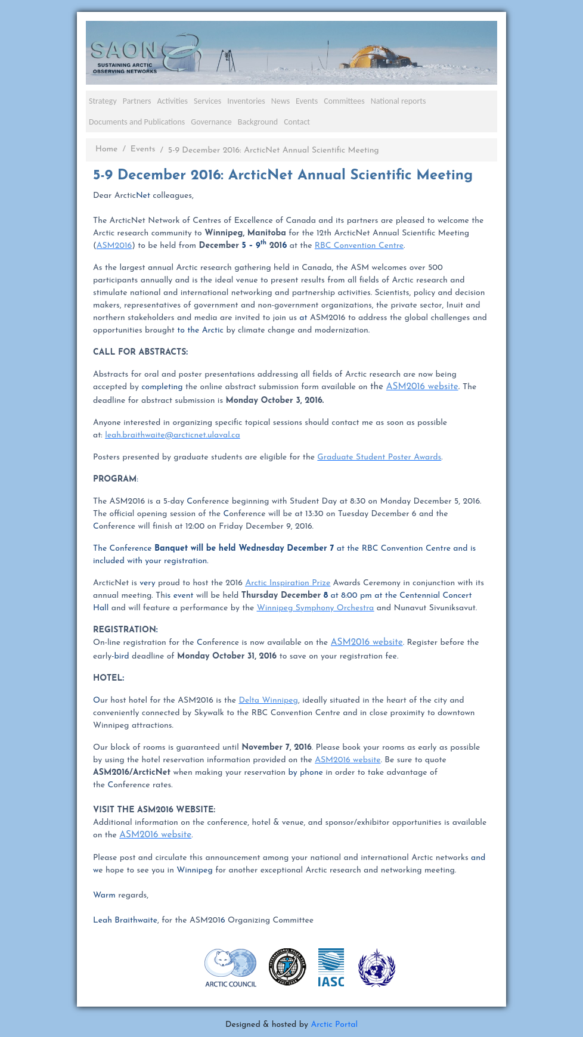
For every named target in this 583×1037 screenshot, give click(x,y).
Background (258, 122)
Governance (211, 122)
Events (307, 101)
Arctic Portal (334, 1024)
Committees (344, 101)
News (280, 101)
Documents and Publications (137, 122)
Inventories (246, 101)
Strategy (103, 101)
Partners (137, 101)
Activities (172, 101)
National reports (398, 101)
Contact (297, 122)
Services (207, 101)
